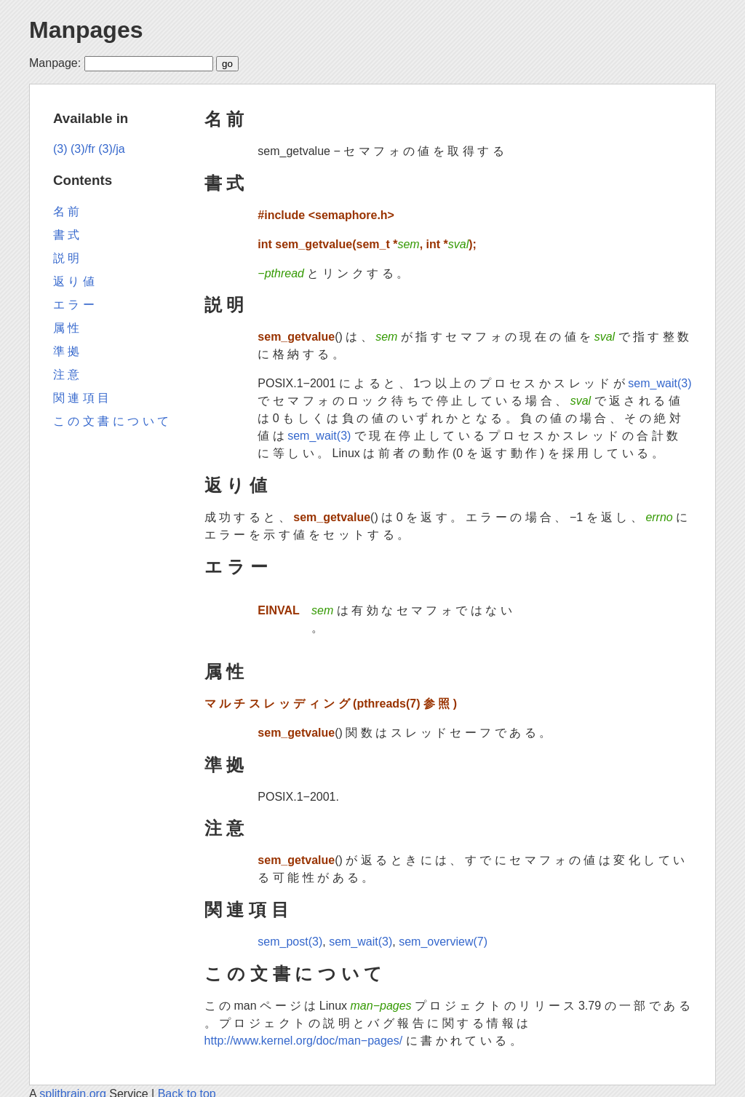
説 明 (224, 304)
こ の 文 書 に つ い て (293, 973)
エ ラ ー (236, 567)
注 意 (224, 828)
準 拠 (224, 765)
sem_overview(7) (443, 941)
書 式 (224, 183)
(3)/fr (83, 149)
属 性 (224, 671)
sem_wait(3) (659, 383)
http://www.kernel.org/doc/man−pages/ (303, 1040)
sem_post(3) (290, 941)
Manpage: (55, 63)
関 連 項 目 (246, 909)
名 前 (224, 119)
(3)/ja (111, 149)
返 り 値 (235, 485)
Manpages (86, 30)
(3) (60, 149)
